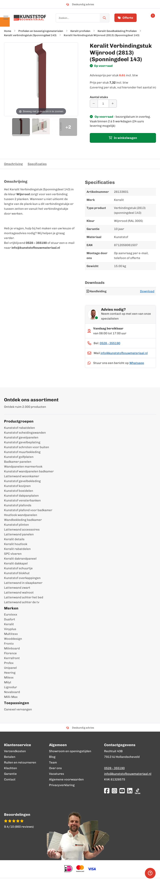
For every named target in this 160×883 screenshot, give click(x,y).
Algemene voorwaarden (66, 779)
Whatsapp (136, 363)
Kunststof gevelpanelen (21, 437)
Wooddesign (13, 639)
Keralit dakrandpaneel (20, 558)
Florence (10, 653)
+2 (68, 127)
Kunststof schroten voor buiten (26, 447)
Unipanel (10, 668)
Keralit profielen (80, 31)
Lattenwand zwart (17, 587)
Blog (52, 757)
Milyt (7, 682)
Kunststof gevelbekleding (22, 481)
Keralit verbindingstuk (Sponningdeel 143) (30, 35)
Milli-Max (11, 697)
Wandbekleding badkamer (23, 520)
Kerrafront (12, 658)
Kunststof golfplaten (18, 457)
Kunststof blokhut (17, 573)
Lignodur (10, 687)
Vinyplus (10, 629)
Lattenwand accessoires (22, 529)
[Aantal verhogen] (113, 104)
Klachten (10, 768)
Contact (10, 779)
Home (7, 31)
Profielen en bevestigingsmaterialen (40, 31)
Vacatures (56, 774)
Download (147, 291)
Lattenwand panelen (19, 534)
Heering (10, 672)
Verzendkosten (15, 751)
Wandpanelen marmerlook (23, 466)
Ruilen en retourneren (20, 762)
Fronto (9, 643)
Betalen (9, 757)
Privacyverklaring (62, 785)
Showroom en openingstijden (70, 751)
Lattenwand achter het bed (23, 597)
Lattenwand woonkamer (21, 476)
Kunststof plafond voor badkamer (28, 510)
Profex (9, 663)
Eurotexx (10, 614)
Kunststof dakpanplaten (21, 495)
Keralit (9, 624)
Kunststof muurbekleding (22, 452)
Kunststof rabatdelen (19, 428)
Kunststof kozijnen (17, 486)
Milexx (9, 677)
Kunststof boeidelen (18, 491)
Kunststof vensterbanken (22, 500)
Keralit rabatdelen (17, 549)
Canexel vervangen (18, 709)
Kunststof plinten (16, 524)
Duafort (9, 619)
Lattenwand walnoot (19, 592)
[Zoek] (104, 17)
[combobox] (82, 17)
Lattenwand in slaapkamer (23, 583)
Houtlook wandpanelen (20, 515)
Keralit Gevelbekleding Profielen (117, 31)
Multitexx (11, 634)
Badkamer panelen (17, 462)
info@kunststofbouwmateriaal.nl (124, 353)
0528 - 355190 (110, 343)
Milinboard (12, 648)
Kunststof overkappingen (22, 578)
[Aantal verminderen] (94, 104)
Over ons (55, 768)
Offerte (125, 18)
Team (53, 762)
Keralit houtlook (15, 544)
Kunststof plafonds (17, 505)
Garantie (10, 774)
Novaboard (12, 692)
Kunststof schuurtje (18, 568)
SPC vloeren (13, 554)
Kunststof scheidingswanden (25, 432)
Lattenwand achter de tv (21, 602)
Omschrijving (13, 164)
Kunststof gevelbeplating (22, 442)
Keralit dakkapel (16, 563)
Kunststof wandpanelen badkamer (29, 471)
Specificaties (37, 164)
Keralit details (14, 539)
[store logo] (30, 17)
